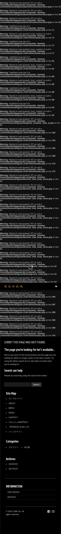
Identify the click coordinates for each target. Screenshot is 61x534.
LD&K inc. (17, 511)
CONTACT (13, 417)
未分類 (27, 447)
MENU (11, 408)
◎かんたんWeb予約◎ (18, 422)
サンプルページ (15, 398)
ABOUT (12, 403)
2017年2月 (13, 469)
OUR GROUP (13, 492)
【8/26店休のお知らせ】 (19, 427)
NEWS (11, 413)
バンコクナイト (15, 432)
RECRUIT (11, 497)
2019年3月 (13, 464)
